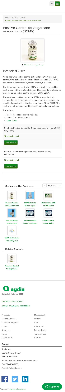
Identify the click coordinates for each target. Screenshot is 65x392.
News (4, 334)
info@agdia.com (14, 368)
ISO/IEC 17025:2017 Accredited (16, 306)
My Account (39, 315)
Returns (37, 338)
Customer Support (10, 322)
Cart (36, 322)
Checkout (38, 326)
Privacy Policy (40, 330)
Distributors (7, 338)
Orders (37, 319)
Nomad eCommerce (18, 389)
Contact (5, 326)
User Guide (12, 120)
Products (6, 315)
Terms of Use (40, 334)
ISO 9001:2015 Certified (12, 301)
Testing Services (9, 319)
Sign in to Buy (11, 142)
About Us (6, 330)
